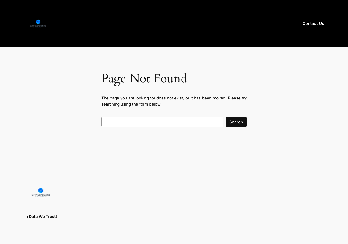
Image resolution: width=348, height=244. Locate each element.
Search (236, 122)
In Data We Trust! (40, 216)
